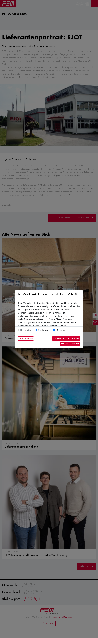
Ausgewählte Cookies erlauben (66, 338)
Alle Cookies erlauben (70, 344)
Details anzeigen (26, 338)
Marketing (60, 330)
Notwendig (25, 330)
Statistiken (43, 330)
